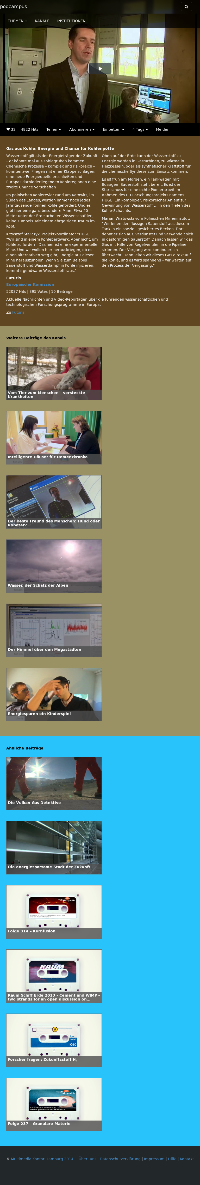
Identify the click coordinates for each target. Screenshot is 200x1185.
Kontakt (187, 1159)
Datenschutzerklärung (120, 1159)
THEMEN (17, 21)
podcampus (13, 6)
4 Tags (140, 129)
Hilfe (172, 1159)
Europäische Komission (30, 284)
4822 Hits (29, 129)
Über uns (87, 1159)
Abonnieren (82, 129)
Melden (163, 129)
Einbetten (113, 129)
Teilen (53, 129)
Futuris (18, 312)
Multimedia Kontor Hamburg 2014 (42, 1159)
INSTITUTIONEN (71, 21)
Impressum (154, 1159)
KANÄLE (42, 21)
